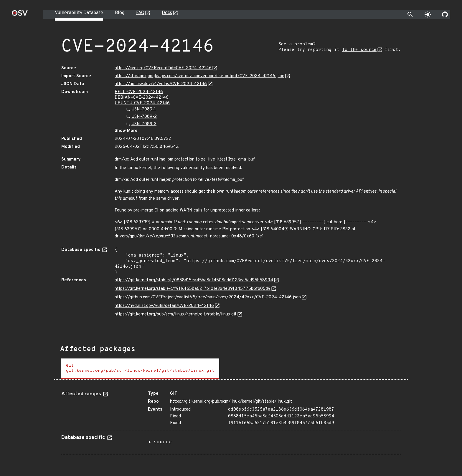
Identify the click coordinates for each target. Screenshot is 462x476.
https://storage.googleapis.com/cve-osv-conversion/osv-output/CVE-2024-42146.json (199, 76)
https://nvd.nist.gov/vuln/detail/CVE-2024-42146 (164, 306)
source (162, 442)
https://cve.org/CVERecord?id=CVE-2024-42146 (163, 68)
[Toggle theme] (428, 14)
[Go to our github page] (445, 14)
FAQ (140, 13)
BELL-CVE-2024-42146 (139, 92)
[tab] (140, 368)
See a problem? (297, 44)
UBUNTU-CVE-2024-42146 (142, 103)
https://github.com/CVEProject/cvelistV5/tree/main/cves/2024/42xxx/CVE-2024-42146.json (208, 297)
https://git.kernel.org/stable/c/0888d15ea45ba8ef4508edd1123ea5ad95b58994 (194, 280)
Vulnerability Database (79, 13)
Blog (119, 13)
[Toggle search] (410, 14)
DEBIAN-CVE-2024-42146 (142, 97)
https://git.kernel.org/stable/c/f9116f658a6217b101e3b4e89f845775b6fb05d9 (192, 289)
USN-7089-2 (144, 117)
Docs (167, 13)
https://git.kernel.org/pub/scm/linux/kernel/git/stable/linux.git (176, 314)
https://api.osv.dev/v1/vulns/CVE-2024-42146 (161, 84)
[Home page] (20, 14)
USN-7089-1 (143, 109)
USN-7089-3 (143, 124)
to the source (359, 50)
